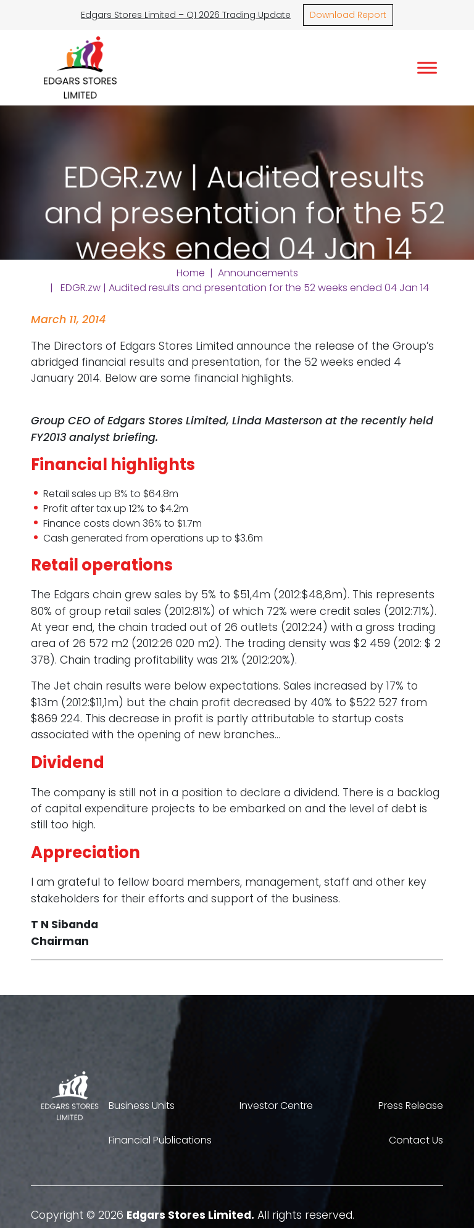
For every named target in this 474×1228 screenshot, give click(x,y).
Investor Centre (276, 1105)
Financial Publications (160, 1140)
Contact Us (416, 1140)
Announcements (258, 273)
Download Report (348, 15)
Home (191, 273)
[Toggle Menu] (427, 67)
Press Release (410, 1105)
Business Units (142, 1105)
